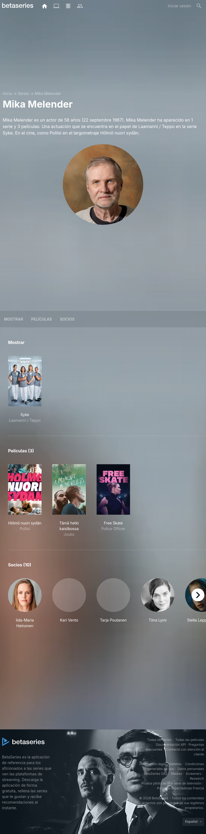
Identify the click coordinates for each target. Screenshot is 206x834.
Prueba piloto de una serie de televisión (171, 783)
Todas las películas (189, 740)
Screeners (193, 774)
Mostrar (13, 319)
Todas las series (159, 740)
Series (23, 93)
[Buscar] (199, 6)
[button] (25, 603)
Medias (176, 774)
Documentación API (171, 745)
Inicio (7, 93)
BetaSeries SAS (155, 774)
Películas (41, 319)
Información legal (152, 764)
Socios (67, 319)
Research (197, 778)
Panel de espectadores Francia (180, 788)
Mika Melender (48, 93)
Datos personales (191, 769)
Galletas (175, 764)
